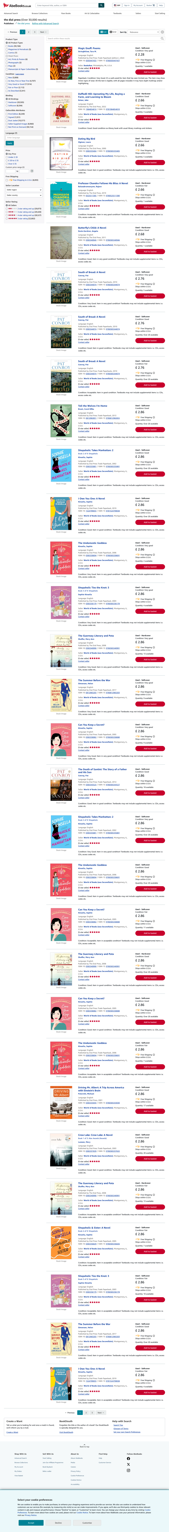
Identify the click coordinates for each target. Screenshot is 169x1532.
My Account (138, 5)
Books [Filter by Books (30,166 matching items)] (13, 46)
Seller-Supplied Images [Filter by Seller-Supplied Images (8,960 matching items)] (20, 124)
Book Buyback (48, 1467)
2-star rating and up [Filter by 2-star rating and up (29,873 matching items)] (24, 208)
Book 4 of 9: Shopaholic (88, 1231)
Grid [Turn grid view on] (113, 32)
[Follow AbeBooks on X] (128, 1464)
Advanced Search (11, 13)
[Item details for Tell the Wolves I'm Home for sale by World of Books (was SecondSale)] (61, 420)
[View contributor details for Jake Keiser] (83, 100)
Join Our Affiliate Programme (53, 1462)
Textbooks (117, 13)
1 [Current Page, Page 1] (22, 32)
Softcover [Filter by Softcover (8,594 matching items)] (14, 105)
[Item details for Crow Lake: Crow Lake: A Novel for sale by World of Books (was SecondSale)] (61, 1149)
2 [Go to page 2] (28, 32)
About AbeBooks (77, 1458)
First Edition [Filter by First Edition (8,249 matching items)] (15, 114)
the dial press (24, 23)
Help (161, 5)
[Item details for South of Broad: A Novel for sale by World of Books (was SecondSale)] (61, 287)
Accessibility (75, 1484)
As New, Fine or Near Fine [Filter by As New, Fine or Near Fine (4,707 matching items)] (21, 81)
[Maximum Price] (24, 171)
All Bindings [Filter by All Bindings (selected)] (12, 99)
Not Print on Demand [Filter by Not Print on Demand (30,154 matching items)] (19, 127)
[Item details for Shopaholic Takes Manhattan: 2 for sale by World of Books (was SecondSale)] (61, 465)
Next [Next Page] (42, 32)
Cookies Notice (76, 1480)
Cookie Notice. (82, 1512)
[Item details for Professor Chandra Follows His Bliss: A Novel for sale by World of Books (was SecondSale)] (61, 198)
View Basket (19, 1476)
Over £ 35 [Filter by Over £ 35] (11, 164)
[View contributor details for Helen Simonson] (85, 683)
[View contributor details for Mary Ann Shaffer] (86, 639)
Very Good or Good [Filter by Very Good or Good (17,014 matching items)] (19, 84)
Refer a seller (47, 1471)
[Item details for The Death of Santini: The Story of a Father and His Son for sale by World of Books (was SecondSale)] (61, 784)
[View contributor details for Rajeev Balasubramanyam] (90, 186)
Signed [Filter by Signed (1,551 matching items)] (13, 117)
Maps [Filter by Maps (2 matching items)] (10, 66)
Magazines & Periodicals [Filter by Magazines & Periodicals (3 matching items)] (18, 49)
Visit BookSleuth (66, 1432)
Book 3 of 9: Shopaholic (88, 591)
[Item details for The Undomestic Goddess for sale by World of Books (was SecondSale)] (61, 558)
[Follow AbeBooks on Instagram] (128, 1471)
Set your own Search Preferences (127, 1432)
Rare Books (66, 13)
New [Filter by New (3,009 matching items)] (12, 77)
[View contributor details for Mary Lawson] (84, 1142)
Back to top (84, 1446)
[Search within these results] (105, 38)
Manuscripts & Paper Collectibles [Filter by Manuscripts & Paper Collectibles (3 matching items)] (22, 69)
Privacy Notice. (31, 1515)
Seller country (12, 195)
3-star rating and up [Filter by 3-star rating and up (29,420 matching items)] (24, 212)
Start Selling (160, 13)
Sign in (127, 5)
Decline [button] (58, 1523)
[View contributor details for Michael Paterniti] (86, 1094)
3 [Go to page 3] (34, 32)
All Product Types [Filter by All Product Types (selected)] (14, 43)
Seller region (12, 190)
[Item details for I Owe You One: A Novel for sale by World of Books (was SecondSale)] (61, 513)
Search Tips (118, 1425)
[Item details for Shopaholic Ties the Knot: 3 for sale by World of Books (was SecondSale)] (61, 602)
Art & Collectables (92, 13)
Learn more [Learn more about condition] (19, 74)
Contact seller (83, 71)
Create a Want (12, 1432)
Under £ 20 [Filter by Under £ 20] (12, 157)
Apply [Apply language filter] (9, 143)
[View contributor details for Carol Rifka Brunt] (86, 409)
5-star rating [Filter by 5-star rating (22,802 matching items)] (21, 218)
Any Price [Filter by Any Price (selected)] (11, 154)
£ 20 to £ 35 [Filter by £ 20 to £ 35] (12, 160)
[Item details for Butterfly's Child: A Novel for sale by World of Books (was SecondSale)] (61, 242)
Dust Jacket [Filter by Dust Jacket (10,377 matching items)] (15, 120)
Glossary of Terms (121, 1428)
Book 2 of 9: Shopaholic (88, 453)
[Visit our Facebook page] (128, 1458)
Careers (73, 1467)
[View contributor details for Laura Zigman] (84, 142)
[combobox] (67, 5)
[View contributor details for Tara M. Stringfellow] (87, 51)
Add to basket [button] (150, 72)
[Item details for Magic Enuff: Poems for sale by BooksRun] (61, 63)
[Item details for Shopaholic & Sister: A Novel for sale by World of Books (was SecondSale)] (61, 1242)
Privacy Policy (75, 1471)
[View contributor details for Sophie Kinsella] (85, 457)
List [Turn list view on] (103, 32)
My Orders (18, 1471)
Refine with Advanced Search (45, 23)
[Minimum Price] (10, 171)
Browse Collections (40, 13)
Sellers (138, 13)
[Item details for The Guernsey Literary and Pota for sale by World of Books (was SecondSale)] (61, 650)
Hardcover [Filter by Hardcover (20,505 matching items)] (15, 102)
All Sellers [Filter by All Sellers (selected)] (12, 205)
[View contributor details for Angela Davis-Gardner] (88, 231)
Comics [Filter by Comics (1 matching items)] (11, 52)
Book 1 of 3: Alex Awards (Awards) (92, 1138)
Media (73, 1462)
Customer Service (105, 1462)
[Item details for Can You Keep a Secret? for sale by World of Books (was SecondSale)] (61, 739)
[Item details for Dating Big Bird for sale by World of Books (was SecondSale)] (61, 153)
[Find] (101, 5)
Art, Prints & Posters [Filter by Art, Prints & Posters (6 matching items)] (16, 59)
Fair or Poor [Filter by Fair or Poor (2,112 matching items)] (15, 87)
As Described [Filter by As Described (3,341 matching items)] (15, 91)
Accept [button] (31, 1523)
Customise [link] (87, 1523)
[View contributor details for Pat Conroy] (83, 275)
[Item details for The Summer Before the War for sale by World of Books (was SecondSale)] (61, 695)
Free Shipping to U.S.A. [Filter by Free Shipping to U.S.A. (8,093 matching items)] (22, 180)
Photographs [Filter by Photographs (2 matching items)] (13, 62)
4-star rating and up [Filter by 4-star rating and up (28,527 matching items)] (24, 215)
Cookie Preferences (77, 1476)
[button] (162, 38)
